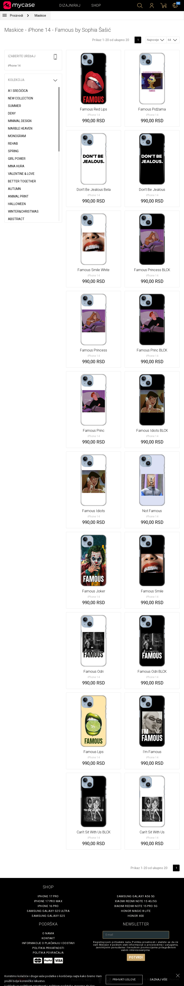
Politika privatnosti (48, 948)
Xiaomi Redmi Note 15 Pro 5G (136, 906)
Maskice (40, 15)
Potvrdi (136, 957)
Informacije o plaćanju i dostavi (48, 943)
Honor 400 (136, 915)
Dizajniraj (69, 5)
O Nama (48, 933)
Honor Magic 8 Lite (136, 911)
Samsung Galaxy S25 (48, 915)
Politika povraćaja (48, 952)
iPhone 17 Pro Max (48, 901)
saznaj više (158, 979)
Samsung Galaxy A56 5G (136, 896)
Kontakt (48, 938)
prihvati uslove (124, 979)
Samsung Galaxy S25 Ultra (48, 911)
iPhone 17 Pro (48, 896)
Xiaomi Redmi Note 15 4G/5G (136, 901)
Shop (96, 5)
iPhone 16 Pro (48, 906)
